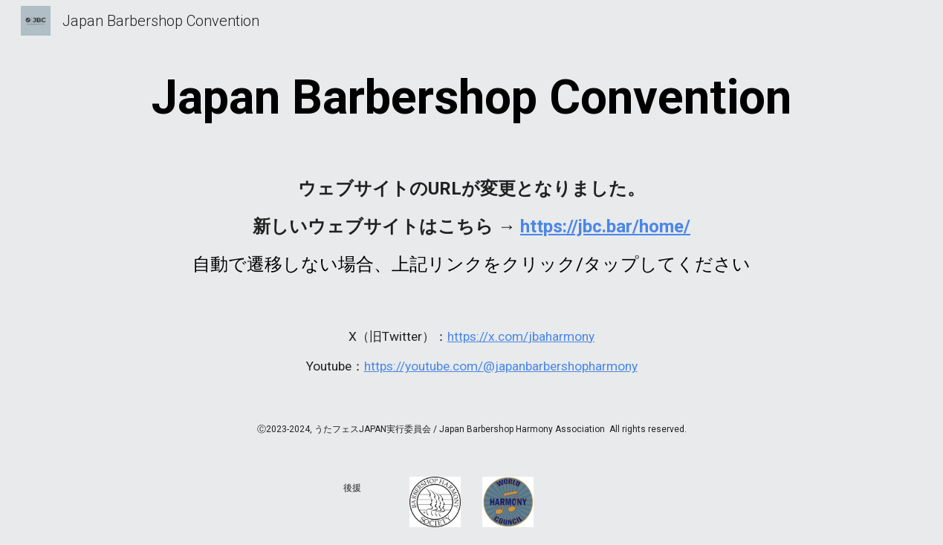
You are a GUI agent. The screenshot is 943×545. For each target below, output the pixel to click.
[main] (471, 98)
